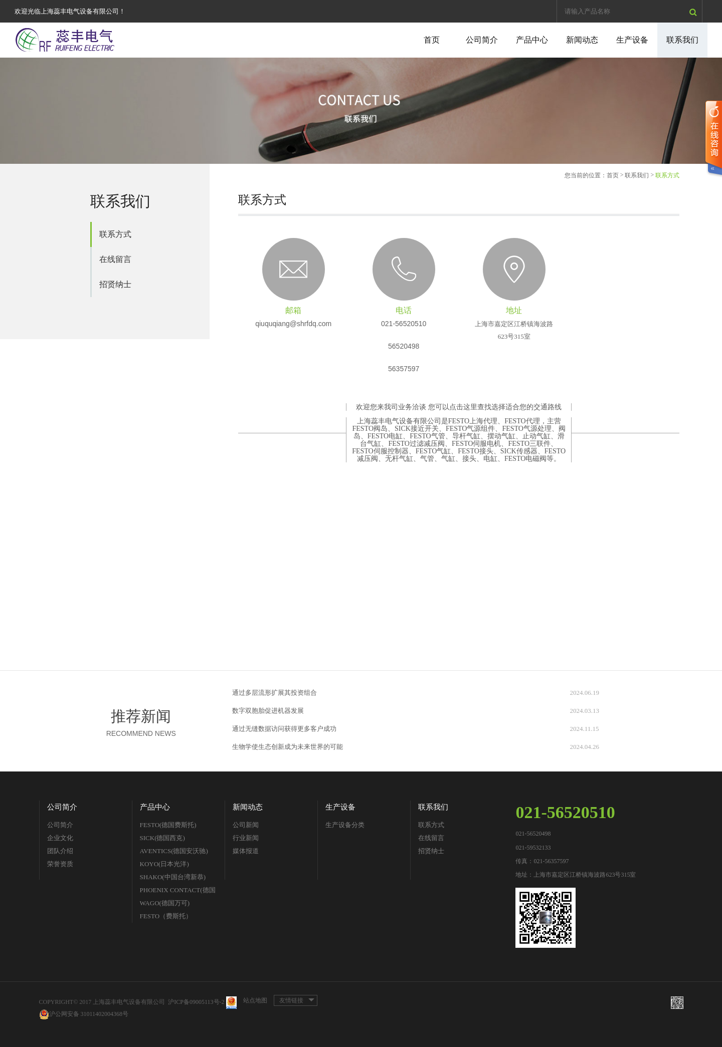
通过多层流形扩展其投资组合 (274, 692)
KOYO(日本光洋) (164, 864)
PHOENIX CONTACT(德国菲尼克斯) (178, 891)
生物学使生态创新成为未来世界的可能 (287, 746)
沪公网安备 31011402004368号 (84, 1014)
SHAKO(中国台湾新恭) (173, 877)
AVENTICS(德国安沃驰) (174, 851)
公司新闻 (246, 825)
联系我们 (682, 40)
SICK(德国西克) (162, 838)
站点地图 (255, 1000)
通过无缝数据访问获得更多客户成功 (284, 728)
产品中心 (532, 40)
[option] (361, 111)
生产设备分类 (345, 825)
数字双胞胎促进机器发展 (268, 710)
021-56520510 (403, 324)
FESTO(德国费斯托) (168, 825)
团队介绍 (60, 851)
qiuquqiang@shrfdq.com (293, 324)
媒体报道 (246, 851)
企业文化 (60, 838)
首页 (432, 40)
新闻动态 (582, 40)
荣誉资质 (60, 864)
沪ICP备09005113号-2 (196, 1001)
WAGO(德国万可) (165, 903)
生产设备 (632, 40)
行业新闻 (246, 838)
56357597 (403, 369)
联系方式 (115, 234)
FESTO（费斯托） (166, 916)
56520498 (403, 346)
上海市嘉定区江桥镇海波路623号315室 (514, 330)
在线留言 (115, 259)
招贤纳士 (115, 284)
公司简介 (482, 40)
